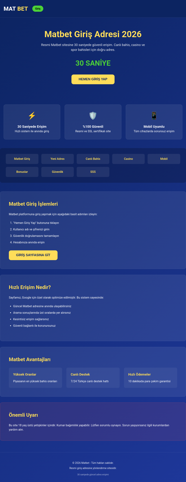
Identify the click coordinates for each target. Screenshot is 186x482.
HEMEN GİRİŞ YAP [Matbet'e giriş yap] (93, 79)
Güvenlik (57, 172)
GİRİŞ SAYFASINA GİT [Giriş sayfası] (33, 255)
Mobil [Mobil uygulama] (164, 159)
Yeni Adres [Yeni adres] (57, 159)
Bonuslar (22, 172)
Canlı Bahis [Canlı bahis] (93, 159)
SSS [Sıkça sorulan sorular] (93, 172)
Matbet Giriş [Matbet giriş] (22, 159)
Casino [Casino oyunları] (128, 159)
